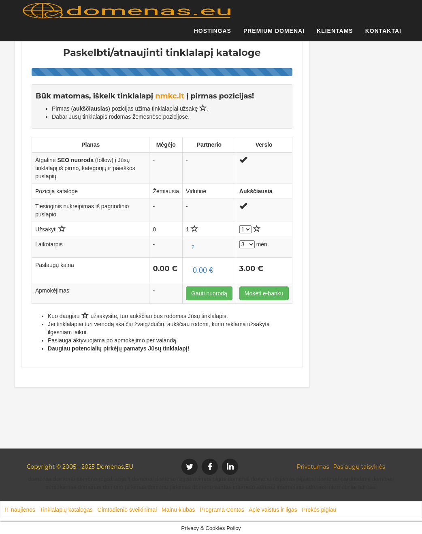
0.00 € (203, 270)
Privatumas (313, 466)
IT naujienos (19, 509)
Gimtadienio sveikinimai (127, 509)
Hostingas (212, 34)
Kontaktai (383, 34)
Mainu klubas (178, 509)
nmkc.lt (169, 96)
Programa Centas (222, 509)
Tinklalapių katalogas (66, 509)
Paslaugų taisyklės (359, 466)
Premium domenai (274, 34)
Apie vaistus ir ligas (273, 509)
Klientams (335, 34)
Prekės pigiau (319, 509)
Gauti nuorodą (209, 293)
